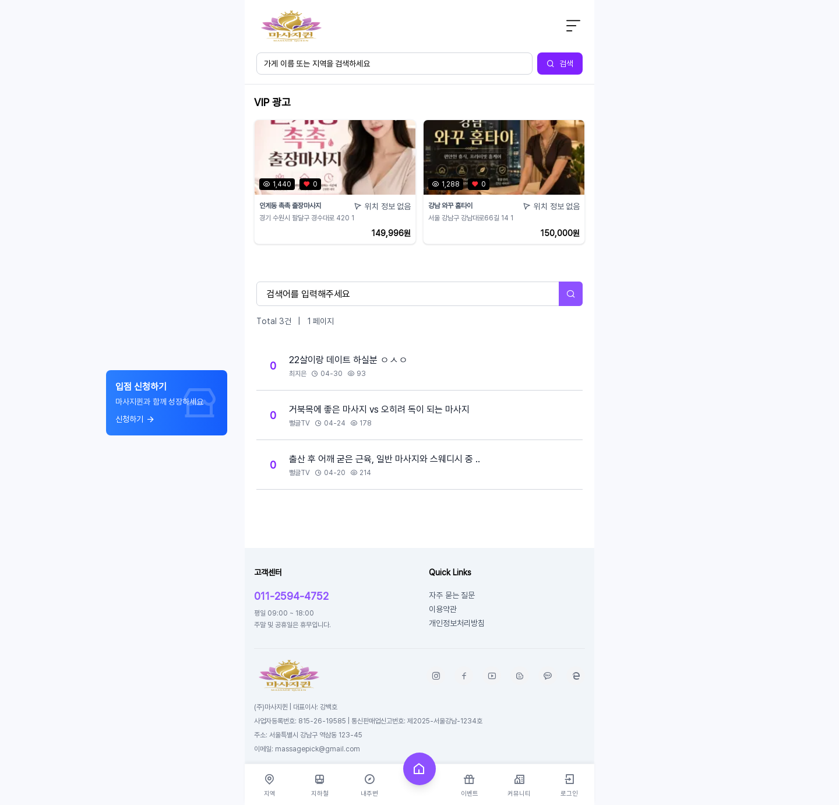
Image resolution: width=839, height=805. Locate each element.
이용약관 (443, 608)
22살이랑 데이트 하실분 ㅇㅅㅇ (348, 359)
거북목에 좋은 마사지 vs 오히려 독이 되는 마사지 (379, 409)
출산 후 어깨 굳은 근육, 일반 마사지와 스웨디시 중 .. (384, 458)
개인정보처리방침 (457, 622)
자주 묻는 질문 (452, 594)
